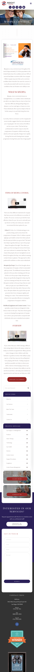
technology (9, 442)
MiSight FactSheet (16, 379)
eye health (9, 446)
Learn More (17, 479)
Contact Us (9, 419)
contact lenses (10, 455)
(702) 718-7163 (17, 609)
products (8, 434)
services (8, 451)
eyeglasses (9, 463)
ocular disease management (13, 467)
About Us (8, 399)
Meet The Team (10, 409)
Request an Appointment (17, 524)
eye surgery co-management (13, 430)
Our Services (9, 404)
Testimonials (9, 414)
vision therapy (10, 438)
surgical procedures (11, 459)
